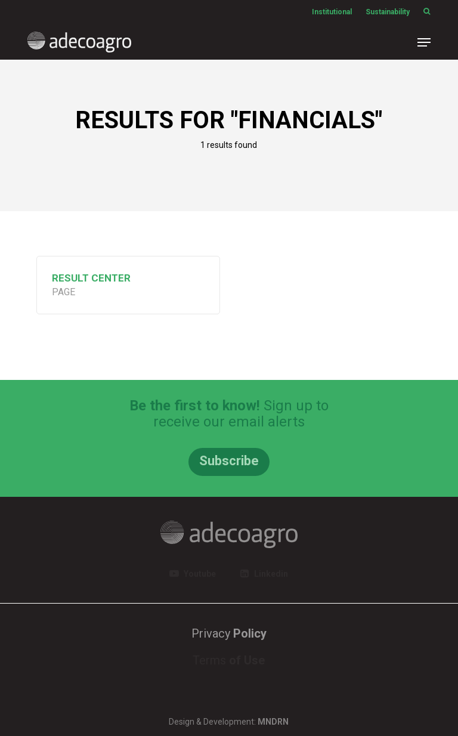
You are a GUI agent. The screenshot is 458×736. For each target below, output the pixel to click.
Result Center (91, 278)
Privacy (229, 633)
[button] (424, 42)
